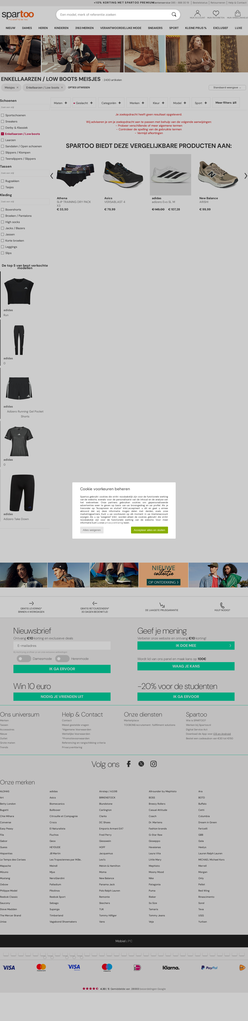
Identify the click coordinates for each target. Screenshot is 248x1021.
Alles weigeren (92, 530)
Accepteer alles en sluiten (149, 530)
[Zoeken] (174, 15)
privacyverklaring (114, 522)
